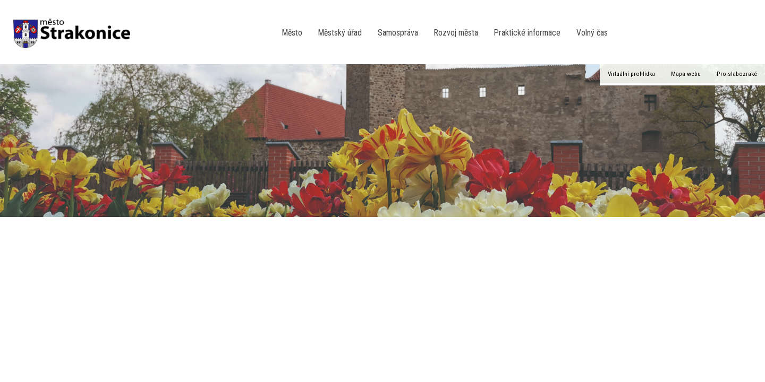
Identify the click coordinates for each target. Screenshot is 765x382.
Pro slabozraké (737, 73)
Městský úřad (340, 33)
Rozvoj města (456, 33)
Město (292, 33)
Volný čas (592, 33)
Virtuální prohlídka (631, 73)
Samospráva (398, 33)
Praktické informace (527, 33)
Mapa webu (686, 73)
